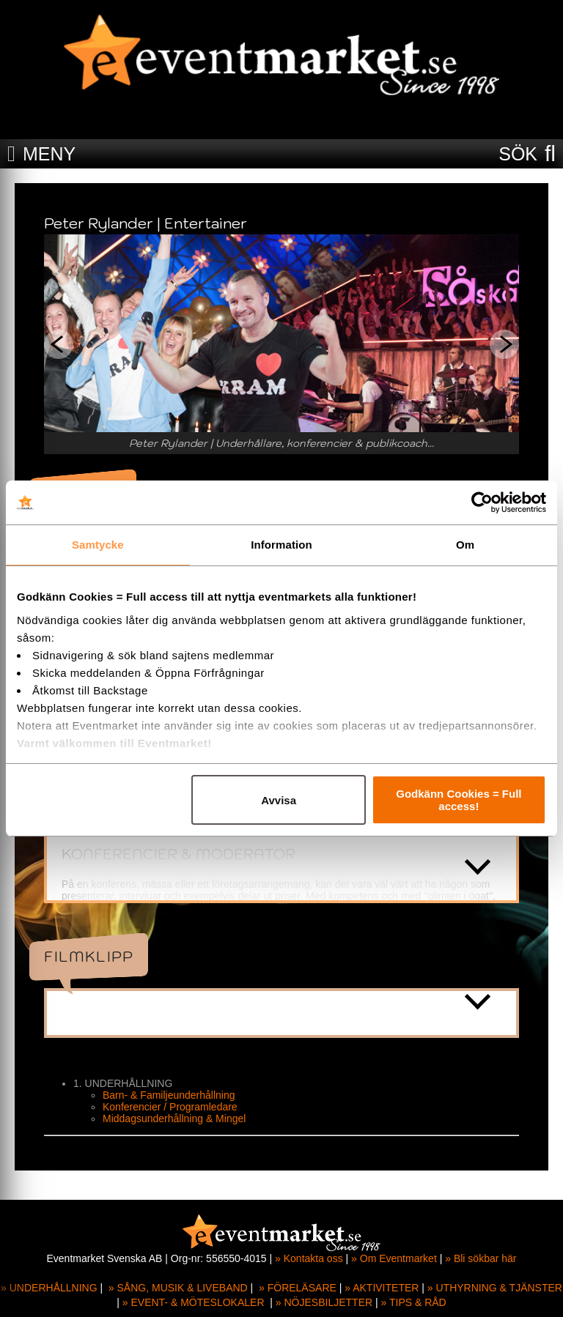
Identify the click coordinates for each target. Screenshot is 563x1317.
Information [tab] (281, 544)
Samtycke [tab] (98, 544)
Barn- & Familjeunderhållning (169, 1095)
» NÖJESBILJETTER (324, 1302)
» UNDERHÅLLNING (49, 1288)
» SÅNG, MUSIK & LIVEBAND (178, 1288)
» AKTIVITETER (382, 1288)
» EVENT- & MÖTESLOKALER (193, 1302)
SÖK (517, 154)
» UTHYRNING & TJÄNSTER (494, 1288)
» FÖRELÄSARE (297, 1288)
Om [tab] (465, 544)
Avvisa (278, 800)
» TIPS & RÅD (413, 1302)
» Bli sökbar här (480, 1258)
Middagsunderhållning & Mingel (174, 1118)
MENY (49, 154)
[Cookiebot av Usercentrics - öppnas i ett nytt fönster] (482, 502)
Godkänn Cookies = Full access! (458, 799)
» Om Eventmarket (394, 1258)
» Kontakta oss (309, 1258)
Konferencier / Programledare (170, 1107)
